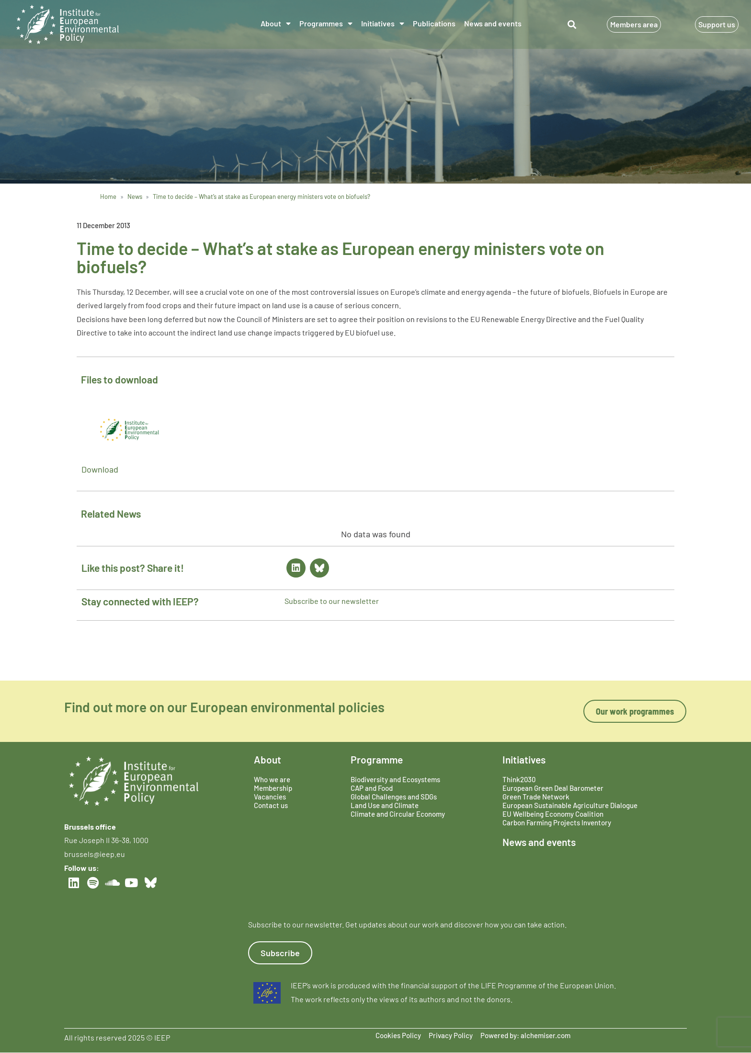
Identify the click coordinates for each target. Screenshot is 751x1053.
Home (108, 196)
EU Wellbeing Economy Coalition (552, 814)
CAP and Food (372, 788)
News (134, 196)
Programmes (326, 23)
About (276, 23)
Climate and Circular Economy (398, 814)
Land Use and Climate (385, 805)
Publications (434, 23)
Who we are (272, 779)
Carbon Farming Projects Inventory (556, 822)
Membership (273, 788)
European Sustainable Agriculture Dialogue (569, 805)
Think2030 (518, 779)
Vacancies (270, 796)
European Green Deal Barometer (552, 788)
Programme (377, 759)
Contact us (271, 805)
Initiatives (382, 23)
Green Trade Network (535, 796)
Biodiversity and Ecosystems (395, 779)
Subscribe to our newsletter (331, 600)
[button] (572, 25)
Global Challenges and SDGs (394, 796)
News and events (493, 23)
